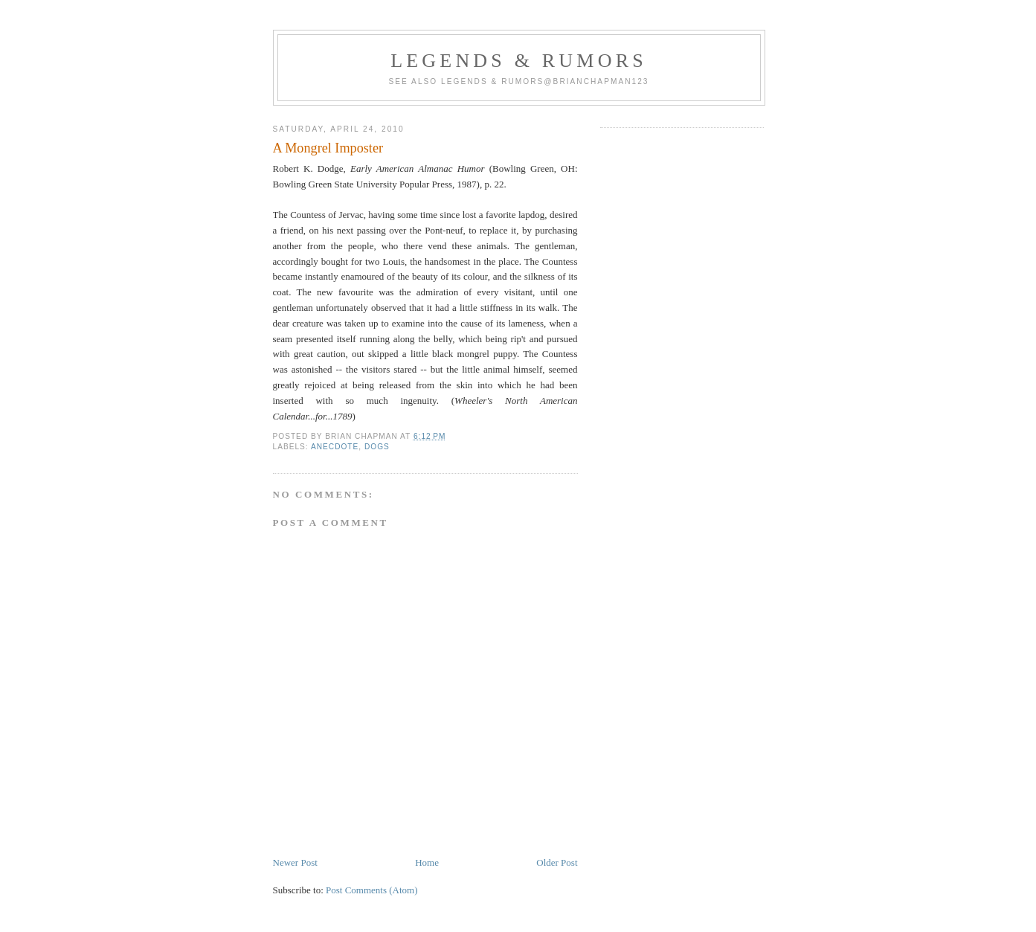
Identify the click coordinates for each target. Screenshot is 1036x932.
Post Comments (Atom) (372, 890)
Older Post (556, 862)
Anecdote (334, 447)
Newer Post (295, 862)
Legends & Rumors (518, 60)
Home (427, 862)
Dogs (377, 447)
